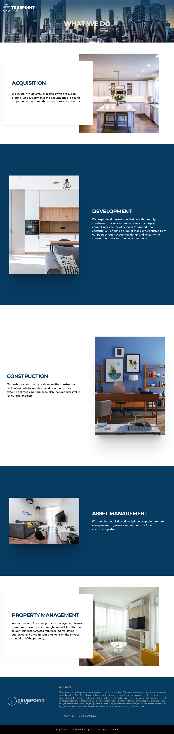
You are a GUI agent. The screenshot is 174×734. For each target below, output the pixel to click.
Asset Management (119, 513)
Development (112, 211)
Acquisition (29, 83)
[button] (170, 8)
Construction (27, 376)
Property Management (45, 615)
